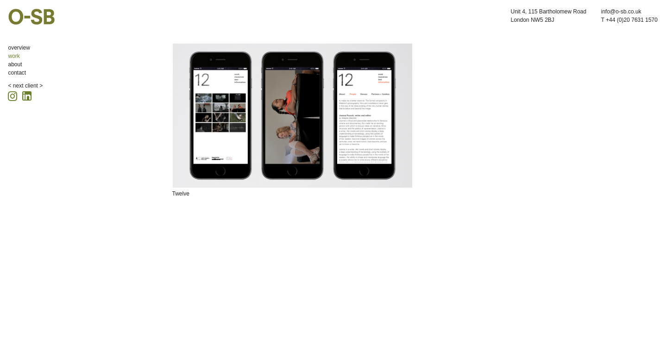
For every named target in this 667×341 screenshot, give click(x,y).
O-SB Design (31, 17)
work (14, 56)
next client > (28, 85)
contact (17, 72)
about (15, 64)
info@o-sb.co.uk (621, 11)
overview (19, 47)
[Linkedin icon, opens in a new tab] (26, 95)
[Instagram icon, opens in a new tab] (14, 95)
